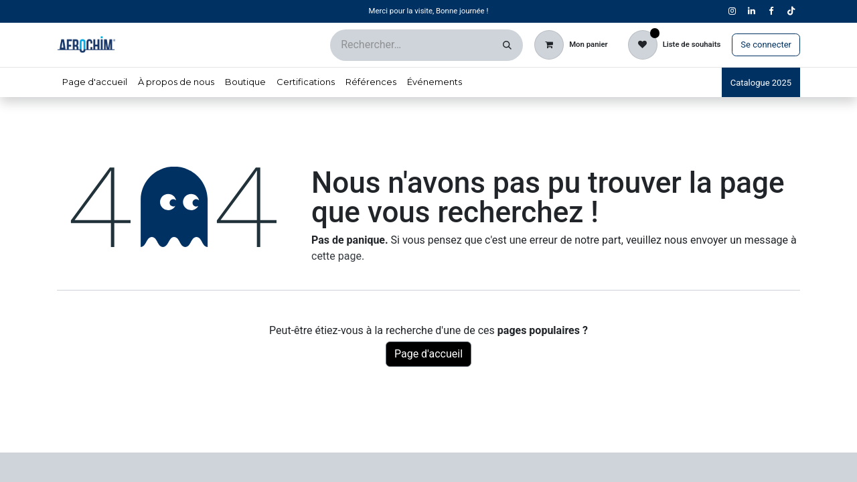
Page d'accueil (428, 353)
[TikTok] (790, 11)
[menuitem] (95, 82)
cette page (336, 256)
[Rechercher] (507, 45)
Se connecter (766, 44)
